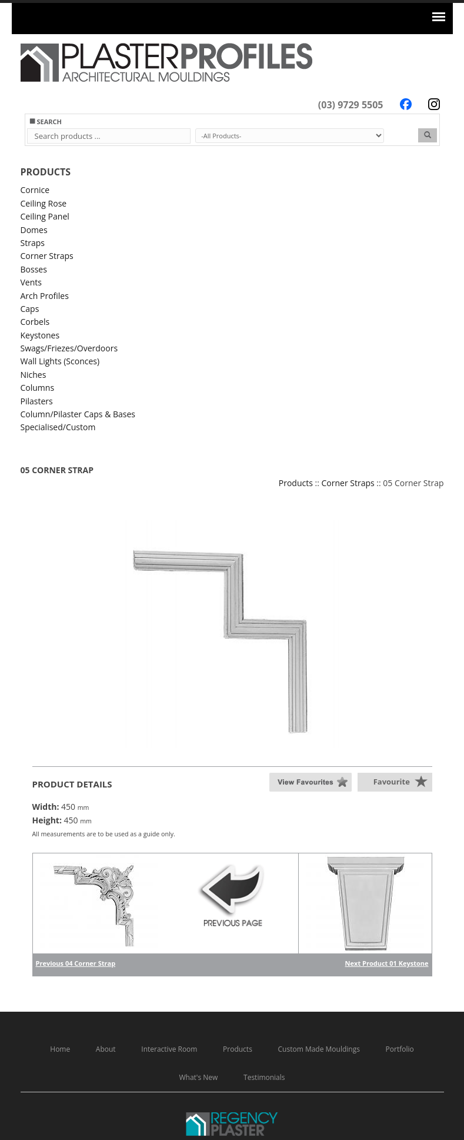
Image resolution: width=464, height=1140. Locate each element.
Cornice (35, 189)
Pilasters (37, 401)
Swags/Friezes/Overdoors (69, 348)
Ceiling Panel (45, 216)
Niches (33, 374)
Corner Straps (47, 255)
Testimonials (264, 1077)
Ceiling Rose (44, 203)
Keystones (40, 335)
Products (296, 482)
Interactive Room (169, 1049)
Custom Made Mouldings (319, 1049)
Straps (33, 242)
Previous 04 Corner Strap (76, 963)
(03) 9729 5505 (350, 104)
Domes (34, 229)
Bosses (34, 269)
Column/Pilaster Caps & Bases (78, 414)
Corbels (35, 321)
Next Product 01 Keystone (387, 963)
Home (60, 1049)
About (106, 1049)
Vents (31, 282)
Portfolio (400, 1049)
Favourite (391, 781)
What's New (198, 1077)
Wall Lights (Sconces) (60, 361)
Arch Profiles (45, 295)
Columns (38, 387)
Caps (30, 308)
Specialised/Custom (58, 427)
